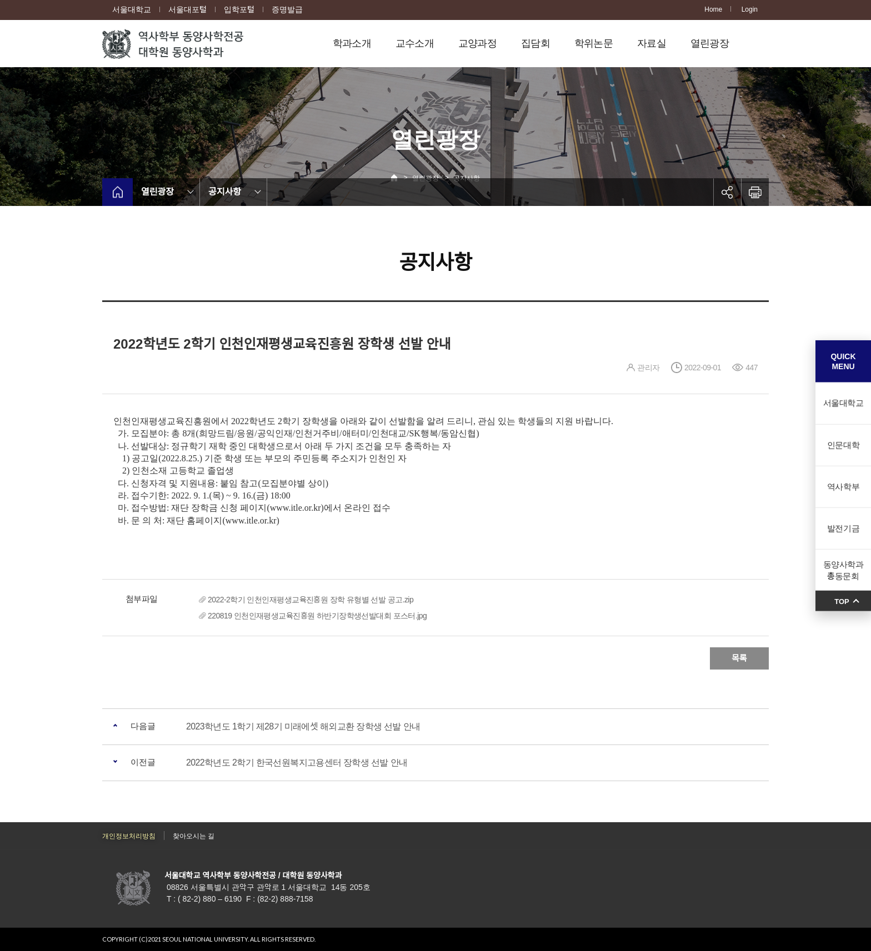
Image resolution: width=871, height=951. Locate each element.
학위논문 (593, 43)
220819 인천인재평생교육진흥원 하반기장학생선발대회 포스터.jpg (317, 615)
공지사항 (224, 192)
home (117, 192)
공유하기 (727, 192)
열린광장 (709, 43)
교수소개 (415, 43)
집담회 (535, 43)
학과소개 (352, 43)
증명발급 (287, 9)
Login (750, 9)
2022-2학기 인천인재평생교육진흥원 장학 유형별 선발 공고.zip (310, 599)
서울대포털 (187, 9)
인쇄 (755, 192)
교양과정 (477, 43)
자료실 (651, 43)
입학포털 (239, 9)
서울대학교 (131, 9)
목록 (739, 658)
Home (713, 9)
